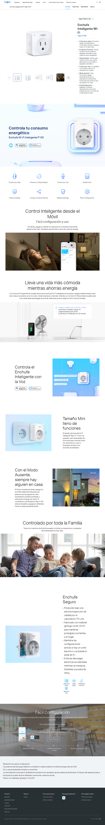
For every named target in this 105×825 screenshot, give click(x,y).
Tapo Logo (7, 2)
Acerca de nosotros (48, 797)
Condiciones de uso (86, 800)
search (97, 2)
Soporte (26, 797)
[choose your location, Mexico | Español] (96, 819)
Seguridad (7, 797)
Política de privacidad (86, 797)
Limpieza (6, 803)
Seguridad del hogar (9, 800)
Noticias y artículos (47, 800)
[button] (68, 78)
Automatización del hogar (10, 808)
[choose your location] (100, 2)
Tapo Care (6, 811)
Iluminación (7, 805)
